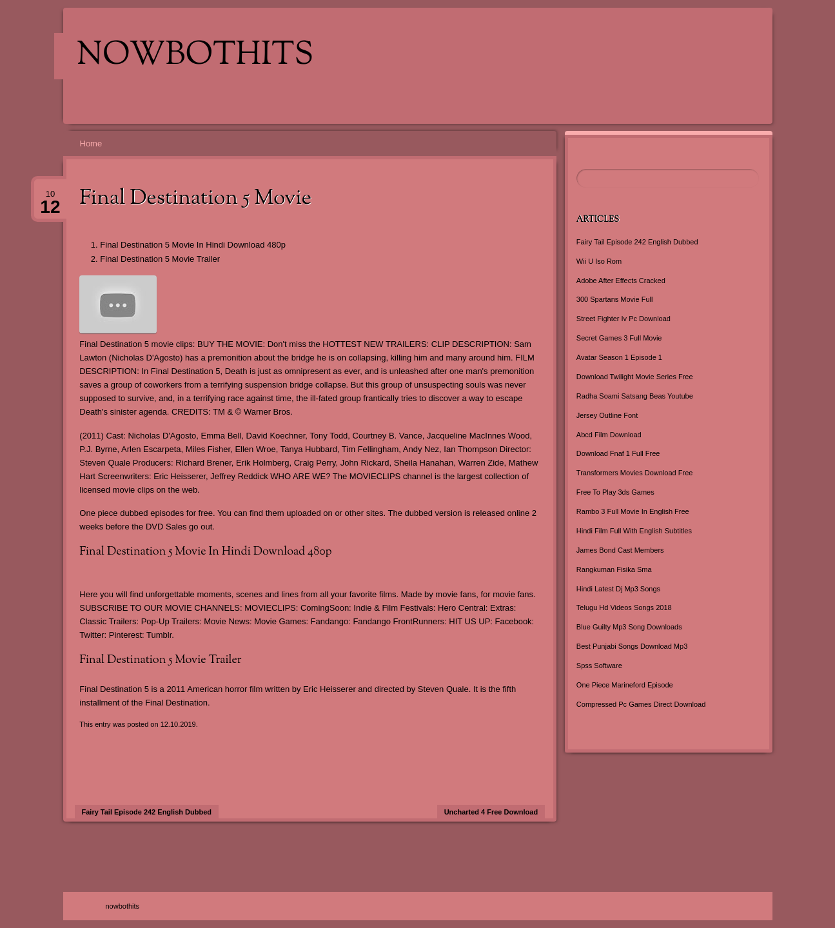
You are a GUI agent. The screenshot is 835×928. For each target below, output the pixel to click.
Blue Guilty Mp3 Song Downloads (629, 627)
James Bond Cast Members (620, 550)
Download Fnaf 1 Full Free (618, 453)
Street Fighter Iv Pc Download (623, 318)
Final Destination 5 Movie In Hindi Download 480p (193, 245)
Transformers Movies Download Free (634, 473)
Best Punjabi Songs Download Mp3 (631, 646)
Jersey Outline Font (607, 415)
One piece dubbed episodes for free (146, 513)
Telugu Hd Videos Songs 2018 (624, 607)
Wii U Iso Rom (599, 261)
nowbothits (195, 56)
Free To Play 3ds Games (615, 492)
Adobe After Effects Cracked (620, 280)
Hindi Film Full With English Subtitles (634, 531)
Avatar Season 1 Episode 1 (619, 357)
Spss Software (599, 665)
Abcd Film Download (609, 435)
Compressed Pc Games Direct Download (641, 704)
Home (91, 143)
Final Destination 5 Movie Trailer (160, 259)
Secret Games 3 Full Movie (619, 338)
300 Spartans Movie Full (614, 299)
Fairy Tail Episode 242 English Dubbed (147, 812)
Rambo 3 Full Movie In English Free (632, 511)
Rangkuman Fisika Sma (614, 569)
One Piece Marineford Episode (624, 685)
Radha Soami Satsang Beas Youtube (634, 396)
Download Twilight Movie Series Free (634, 376)
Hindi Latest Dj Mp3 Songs (618, 589)
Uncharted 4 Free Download (491, 812)
